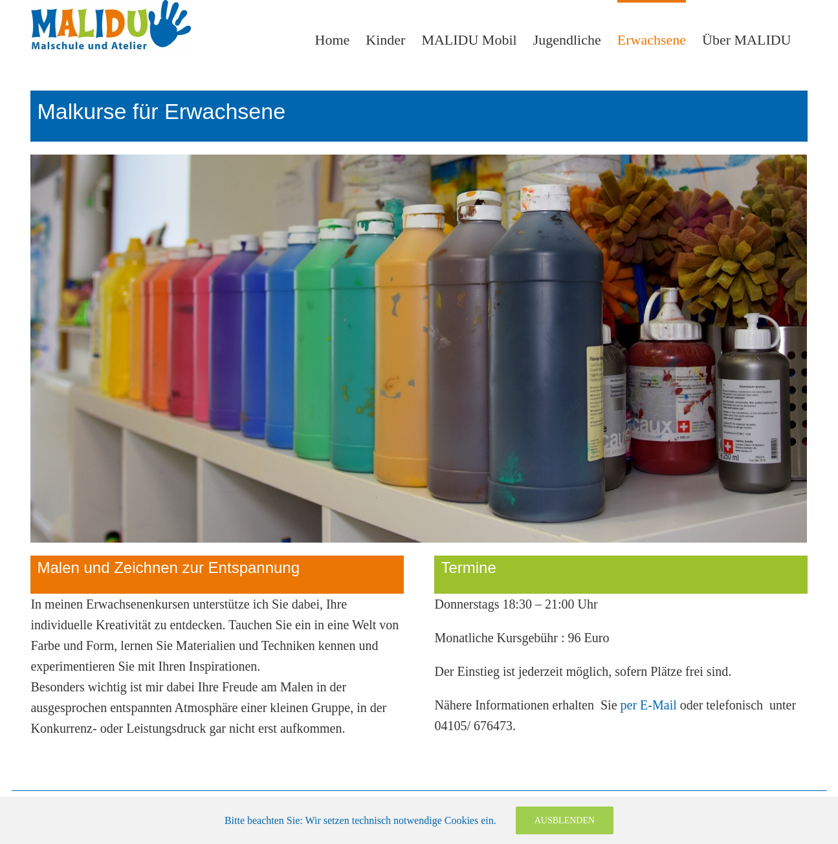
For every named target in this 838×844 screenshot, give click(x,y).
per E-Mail (649, 705)
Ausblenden (565, 820)
